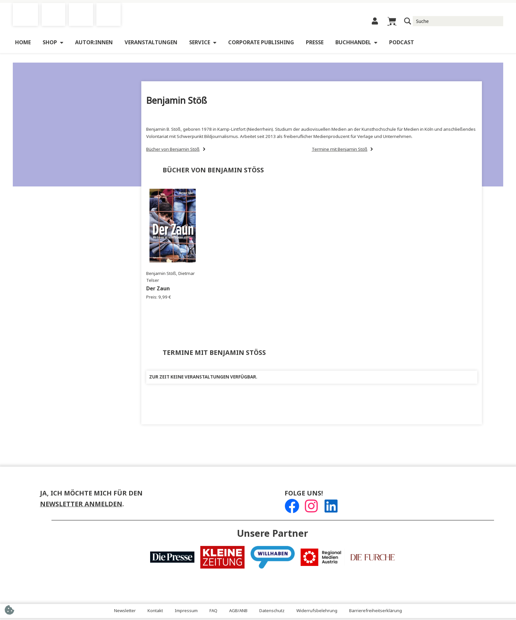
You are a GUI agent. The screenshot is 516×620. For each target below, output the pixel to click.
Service (202, 44)
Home (23, 44)
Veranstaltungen (151, 44)
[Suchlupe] (408, 22)
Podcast (401, 44)
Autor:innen (94, 44)
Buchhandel (356, 44)
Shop (53, 44)
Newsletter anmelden (81, 506)
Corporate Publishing (261, 44)
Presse (315, 44)
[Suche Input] (458, 22)
